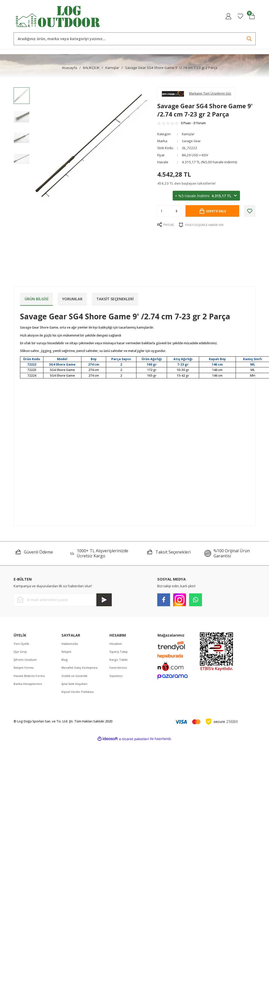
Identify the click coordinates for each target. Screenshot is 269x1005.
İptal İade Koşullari (75, 685)
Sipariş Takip (119, 652)
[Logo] (58, 16)
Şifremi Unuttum (26, 660)
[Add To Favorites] (249, 213)
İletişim (66, 652)
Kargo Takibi (119, 660)
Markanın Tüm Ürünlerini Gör (214, 94)
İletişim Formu (24, 668)
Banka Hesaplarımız (28, 685)
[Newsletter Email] (63, 599)
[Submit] (104, 599)
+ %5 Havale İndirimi (206, 198)
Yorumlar (72, 298)
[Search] (135, 38)
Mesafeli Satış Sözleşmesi (80, 668)
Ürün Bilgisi (36, 298)
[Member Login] (228, 16)
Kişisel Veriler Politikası (78, 693)
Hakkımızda (70, 643)
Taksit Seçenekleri (115, 298)
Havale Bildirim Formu (30, 677)
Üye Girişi (21, 652)
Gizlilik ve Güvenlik (75, 677)
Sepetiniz (116, 677)
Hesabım (116, 643)
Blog (64, 660)
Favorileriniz (118, 668)
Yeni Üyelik (22, 643)
